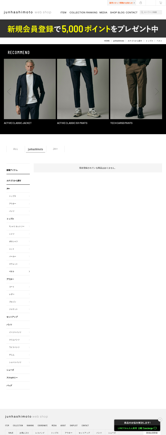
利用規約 (95, 422)
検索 (142, 12)
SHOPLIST (74, 407)
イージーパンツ (15, 314)
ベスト (11, 253)
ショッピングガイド (14, 422)
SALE (10, 415)
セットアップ (12, 299)
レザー (11, 276)
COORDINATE (43, 407)
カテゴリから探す (135, 23)
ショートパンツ (15, 344)
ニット (11, 231)
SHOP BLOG (117, 12)
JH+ (55, 130)
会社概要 (32, 422)
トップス (149, 23)
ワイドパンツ (14, 329)
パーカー (12, 238)
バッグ (9, 367)
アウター (12, 185)
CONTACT (132, 12)
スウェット (13, 246)
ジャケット (13, 291)
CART (156, 408)
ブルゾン (12, 284)
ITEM (63, 12)
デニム (11, 337)
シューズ (10, 352)
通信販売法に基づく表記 (75, 422)
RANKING (92, 12)
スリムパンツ (14, 322)
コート (11, 269)
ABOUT (63, 407)
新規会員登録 (152, 415)
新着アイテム (12, 152)
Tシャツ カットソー (16, 208)
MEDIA (104, 12)
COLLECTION (77, 12)
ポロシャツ (13, 223)
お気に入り (24, 415)
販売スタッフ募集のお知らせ (121, 3)
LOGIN (144, 408)
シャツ (11, 216)
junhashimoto (118, 23)
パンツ (11, 193)
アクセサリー (12, 359)
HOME (107, 23)
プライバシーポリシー (51, 422)
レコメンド (40, 415)
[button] (9, 73)
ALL (15, 130)
